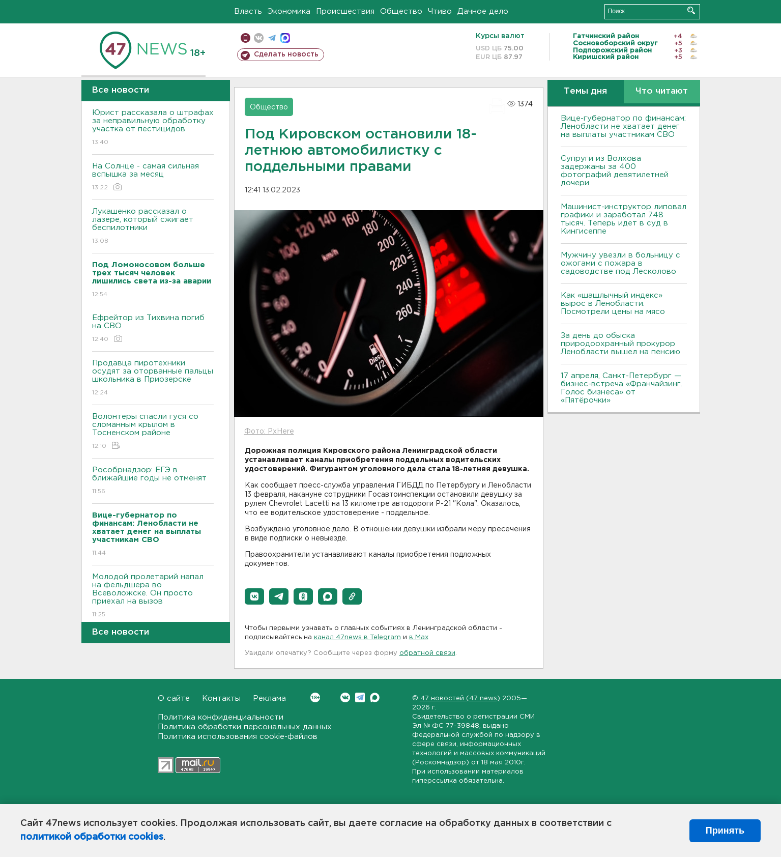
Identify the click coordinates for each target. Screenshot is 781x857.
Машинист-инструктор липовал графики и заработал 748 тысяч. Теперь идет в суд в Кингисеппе (623, 219)
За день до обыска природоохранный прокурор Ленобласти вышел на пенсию (620, 343)
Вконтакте (315, 697)
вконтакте (259, 38)
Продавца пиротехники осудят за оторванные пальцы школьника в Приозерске (153, 378)
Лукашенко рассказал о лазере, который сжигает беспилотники (153, 226)
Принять (725, 830)
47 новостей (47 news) (460, 698)
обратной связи (427, 653)
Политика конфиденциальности (220, 717)
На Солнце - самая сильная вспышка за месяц (153, 177)
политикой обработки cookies (91, 837)
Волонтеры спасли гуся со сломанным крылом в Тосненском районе (153, 431)
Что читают (661, 91)
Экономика (289, 11)
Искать (691, 10)
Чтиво (440, 11)
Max (375, 697)
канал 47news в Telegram (357, 637)
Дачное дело (482, 11)
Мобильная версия (245, 38)
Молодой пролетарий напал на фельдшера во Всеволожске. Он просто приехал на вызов (153, 596)
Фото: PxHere (269, 431)
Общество (401, 11)
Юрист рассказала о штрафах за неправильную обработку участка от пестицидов (153, 128)
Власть (248, 11)
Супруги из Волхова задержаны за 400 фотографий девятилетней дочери (615, 170)
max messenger (285, 38)
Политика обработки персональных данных (245, 727)
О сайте (174, 698)
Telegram (360, 697)
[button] (254, 596)
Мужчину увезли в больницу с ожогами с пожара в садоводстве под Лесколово (620, 263)
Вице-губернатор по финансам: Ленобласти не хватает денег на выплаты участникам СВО (623, 126)
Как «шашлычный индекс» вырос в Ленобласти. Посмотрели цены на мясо (614, 303)
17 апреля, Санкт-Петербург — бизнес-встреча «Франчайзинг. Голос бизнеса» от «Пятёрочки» (621, 388)
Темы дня (585, 91)
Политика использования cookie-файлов (237, 736)
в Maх (418, 637)
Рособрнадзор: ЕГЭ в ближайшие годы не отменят (153, 481)
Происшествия (345, 11)
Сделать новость (286, 54)
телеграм (272, 38)
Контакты (221, 698)
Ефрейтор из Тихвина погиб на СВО (153, 329)
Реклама (269, 698)
